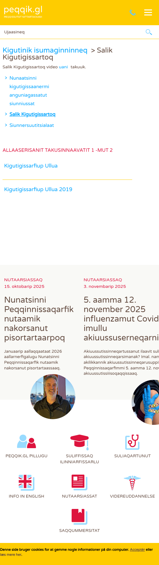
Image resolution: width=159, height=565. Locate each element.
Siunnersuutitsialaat (31, 125)
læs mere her (10, 555)
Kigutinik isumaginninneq (45, 50)
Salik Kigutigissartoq (32, 114)
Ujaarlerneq (149, 32)
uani (63, 67)
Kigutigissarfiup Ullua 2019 (38, 189)
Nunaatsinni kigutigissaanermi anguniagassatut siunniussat (20, 90)
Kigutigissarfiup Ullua (31, 166)
